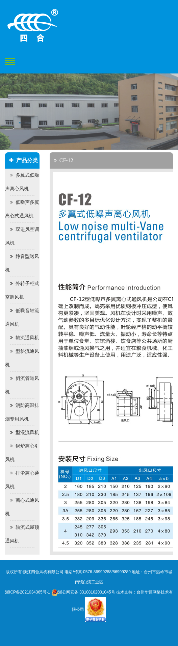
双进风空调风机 (22, 236)
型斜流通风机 (22, 358)
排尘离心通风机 (22, 480)
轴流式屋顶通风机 (22, 534)
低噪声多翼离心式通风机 (22, 209)
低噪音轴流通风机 (22, 317)
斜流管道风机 (22, 385)
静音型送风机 (22, 263)
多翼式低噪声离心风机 (22, 182)
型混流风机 (24, 432)
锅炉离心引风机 (22, 453)
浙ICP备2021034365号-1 (27, 592)
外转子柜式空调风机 (22, 290)
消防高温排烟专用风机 (22, 412)
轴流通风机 (24, 337)
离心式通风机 (22, 507)
